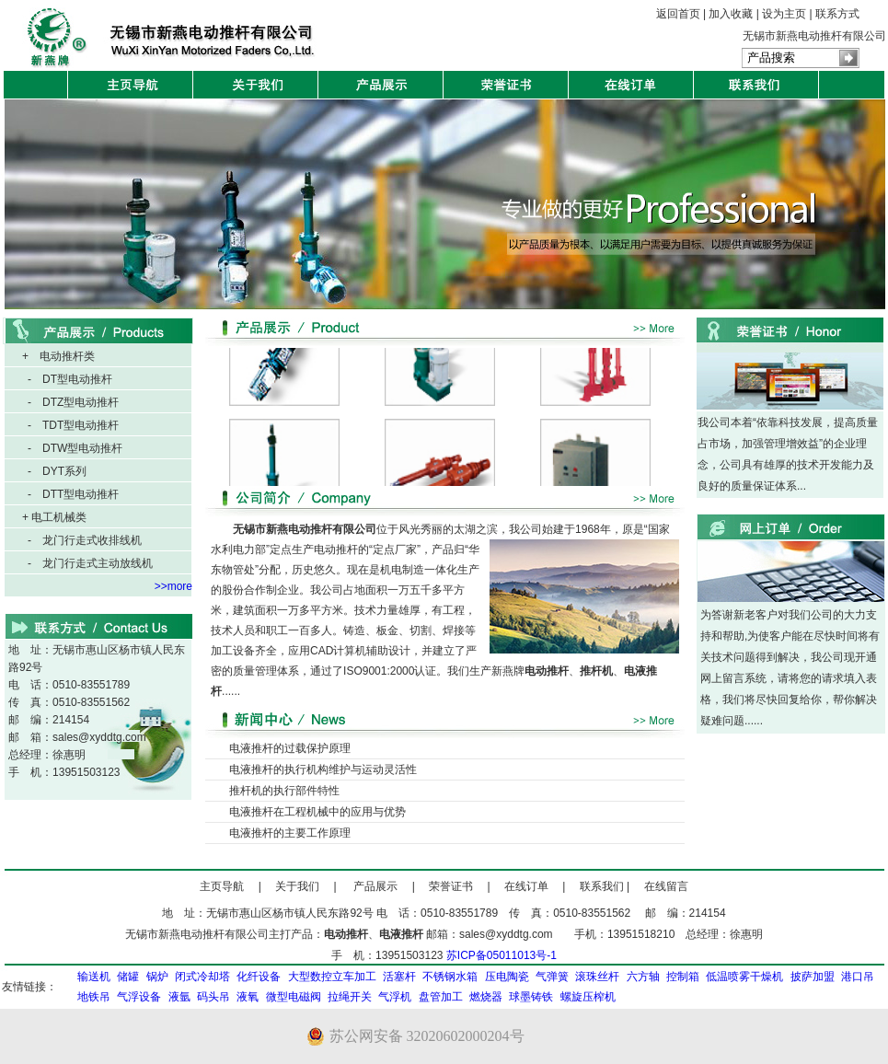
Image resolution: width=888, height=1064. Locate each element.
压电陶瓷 (507, 976)
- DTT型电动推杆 (73, 494)
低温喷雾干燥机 (744, 976)
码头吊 (213, 996)
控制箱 (682, 976)
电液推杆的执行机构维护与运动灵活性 (323, 769)
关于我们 (297, 886)
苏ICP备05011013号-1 (501, 955)
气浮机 (394, 996)
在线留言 (660, 886)
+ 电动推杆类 (58, 356)
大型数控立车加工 (332, 976)
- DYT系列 (57, 471)
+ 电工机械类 (54, 517)
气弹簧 (552, 976)
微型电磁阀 (293, 996)
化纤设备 (258, 976)
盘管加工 (441, 996)
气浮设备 (139, 996)
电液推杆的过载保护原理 (290, 748)
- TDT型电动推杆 (73, 425)
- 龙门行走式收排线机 (85, 540)
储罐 (128, 976)
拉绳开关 (350, 996)
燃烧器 (485, 996)
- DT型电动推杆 (70, 379)
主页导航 (222, 886)
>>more (173, 586)
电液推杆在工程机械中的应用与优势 (317, 811)
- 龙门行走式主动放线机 (90, 563)
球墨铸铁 (531, 996)
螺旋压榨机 (588, 996)
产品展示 (381, 886)
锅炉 (157, 976)
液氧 (247, 996)
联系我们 (596, 886)
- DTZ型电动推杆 (73, 402)
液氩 (179, 996)
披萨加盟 (812, 976)
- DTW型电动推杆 (75, 448)
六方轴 (643, 976)
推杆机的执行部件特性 (284, 790)
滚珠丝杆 (597, 976)
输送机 (93, 976)
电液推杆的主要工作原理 (290, 833)
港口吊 (857, 976)
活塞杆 (399, 976)
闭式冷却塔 (202, 976)
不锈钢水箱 (450, 976)
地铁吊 (93, 996)
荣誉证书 (451, 886)
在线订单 (526, 886)
